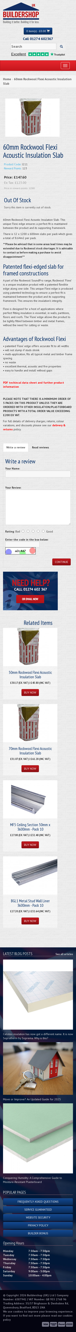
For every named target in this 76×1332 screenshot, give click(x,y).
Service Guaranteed (38, 1209)
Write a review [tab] (15, 447)
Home (7, 79)
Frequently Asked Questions (38, 1201)
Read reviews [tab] (40, 447)
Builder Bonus (38, 1233)
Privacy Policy (38, 1225)
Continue (61, 562)
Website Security (38, 1217)
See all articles (64, 954)
